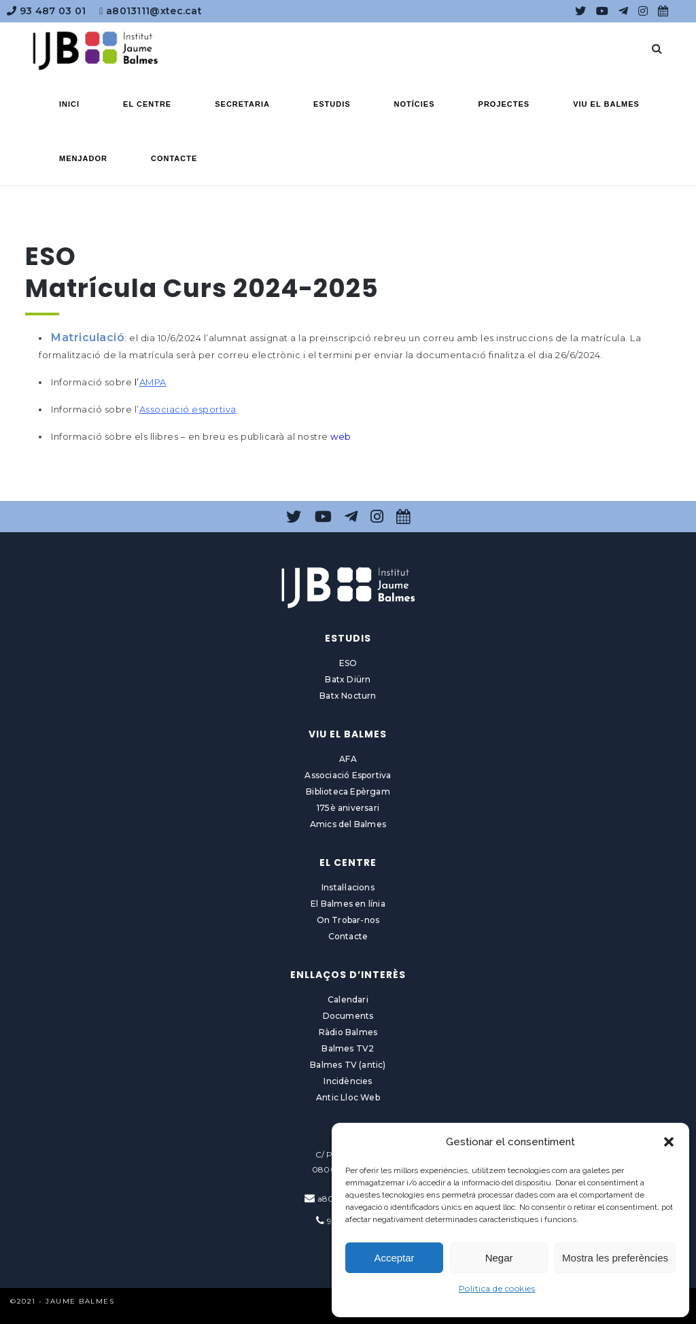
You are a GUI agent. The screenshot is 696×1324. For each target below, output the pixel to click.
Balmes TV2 (347, 1048)
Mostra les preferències (615, 1258)
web (340, 436)
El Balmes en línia (348, 904)
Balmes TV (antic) (347, 1065)
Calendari (348, 999)
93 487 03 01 (46, 11)
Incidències (348, 1081)
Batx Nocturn (347, 696)
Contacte (348, 936)
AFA (348, 759)
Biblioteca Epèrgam (348, 791)
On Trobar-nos (348, 920)
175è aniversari (348, 808)
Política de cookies (497, 1288)
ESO (348, 663)
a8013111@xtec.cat (150, 11)
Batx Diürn (347, 679)
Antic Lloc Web (348, 1097)
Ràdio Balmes (348, 1032)
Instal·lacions (348, 887)
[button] (669, 1142)
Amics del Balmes (348, 824)
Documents (348, 1016)
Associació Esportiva (347, 775)
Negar (499, 1258)
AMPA (153, 382)
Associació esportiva (188, 409)
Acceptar (394, 1258)
